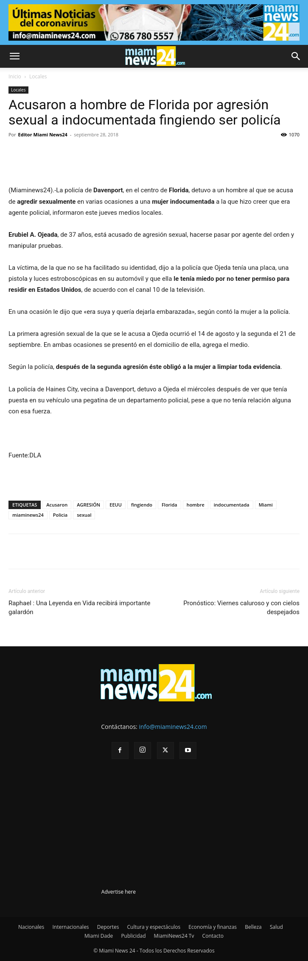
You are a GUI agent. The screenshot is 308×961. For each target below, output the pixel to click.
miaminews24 (28, 515)
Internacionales (70, 927)
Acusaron (56, 504)
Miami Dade (98, 935)
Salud (276, 927)
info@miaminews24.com (173, 727)
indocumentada (231, 504)
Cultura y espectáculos (154, 927)
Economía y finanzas (212, 927)
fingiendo (141, 504)
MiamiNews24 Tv (174, 935)
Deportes (108, 927)
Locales (38, 76)
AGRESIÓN (88, 504)
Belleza (253, 927)
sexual (84, 515)
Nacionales (31, 927)
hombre (195, 504)
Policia (60, 515)
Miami (266, 504)
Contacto (213, 935)
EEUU (115, 504)
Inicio (14, 76)
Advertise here (118, 891)
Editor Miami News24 (42, 134)
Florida (169, 504)
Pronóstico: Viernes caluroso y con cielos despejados (241, 607)
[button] (14, 56)
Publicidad (133, 935)
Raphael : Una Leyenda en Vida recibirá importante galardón (79, 607)
